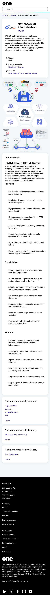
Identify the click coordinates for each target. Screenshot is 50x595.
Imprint (5, 547)
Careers (5, 507)
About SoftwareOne (10, 512)
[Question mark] (44, 3)
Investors (5, 516)
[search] (25, 9)
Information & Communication (16, 435)
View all (7, 420)
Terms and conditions (10, 539)
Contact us (6, 552)
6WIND (21, 31)
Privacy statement (9, 543)
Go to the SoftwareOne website (15, 581)
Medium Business (11, 412)
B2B (6, 415)
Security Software (11, 454)
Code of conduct (8, 535)
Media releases (8, 524)
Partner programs (9, 520)
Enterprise (8, 409)
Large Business (10, 406)
